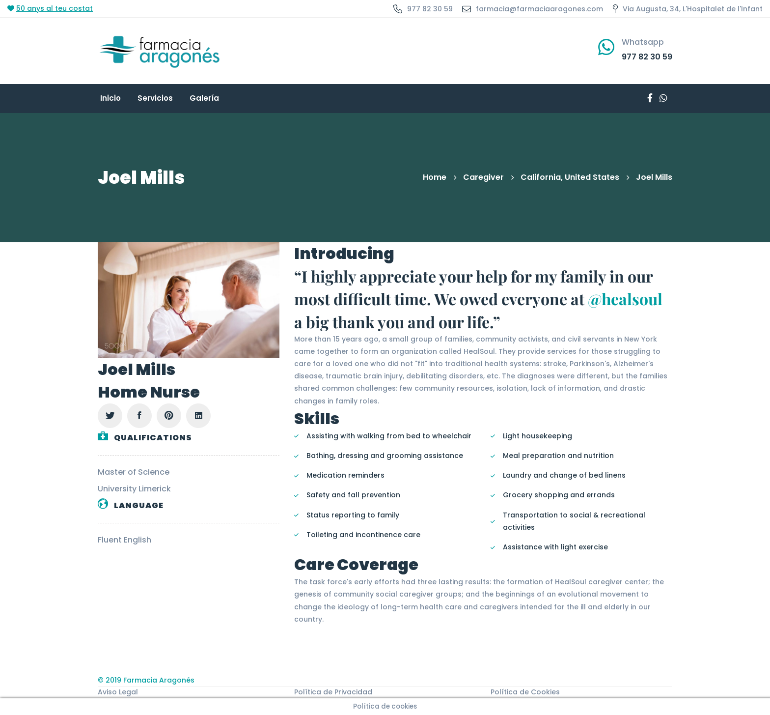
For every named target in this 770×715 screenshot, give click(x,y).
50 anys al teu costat (54, 8)
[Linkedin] (198, 415)
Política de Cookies (525, 692)
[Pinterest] (169, 415)
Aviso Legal (118, 692)
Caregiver (483, 177)
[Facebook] (139, 415)
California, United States (570, 177)
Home (434, 177)
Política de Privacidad (333, 692)
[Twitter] (110, 415)
